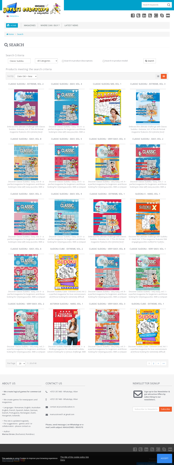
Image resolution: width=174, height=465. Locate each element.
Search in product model (115, 60)
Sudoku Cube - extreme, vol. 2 (66, 248)
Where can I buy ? (49, 25)
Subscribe (165, 409)
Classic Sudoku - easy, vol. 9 (66, 193)
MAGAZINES (29, 25)
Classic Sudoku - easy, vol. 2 (147, 138)
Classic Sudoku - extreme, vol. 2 (25, 84)
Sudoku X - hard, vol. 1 (147, 193)
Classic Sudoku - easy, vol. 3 (26, 193)
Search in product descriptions (77, 60)
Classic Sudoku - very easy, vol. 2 (26, 303)
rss (149, 15)
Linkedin (142, 15)
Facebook (130, 15)
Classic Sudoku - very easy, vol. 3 (107, 303)
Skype (161, 15)
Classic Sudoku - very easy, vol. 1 (148, 248)
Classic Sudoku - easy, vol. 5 (66, 138)
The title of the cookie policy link (74, 457)
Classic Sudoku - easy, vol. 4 (66, 84)
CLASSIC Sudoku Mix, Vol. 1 (107, 84)
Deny (62, 460)
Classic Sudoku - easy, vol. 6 (26, 248)
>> (163, 363)
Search (20, 34)
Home (13, 25)
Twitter (136, 15)
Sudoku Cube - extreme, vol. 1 (148, 303)
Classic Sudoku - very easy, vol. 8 (107, 248)
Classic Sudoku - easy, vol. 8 (26, 138)
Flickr (168, 15)
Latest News (70, 25)
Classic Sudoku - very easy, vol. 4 (107, 138)
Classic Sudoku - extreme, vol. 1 (107, 193)
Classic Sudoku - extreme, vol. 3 (147, 84)
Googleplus (155, 15)
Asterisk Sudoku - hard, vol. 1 (66, 303)
